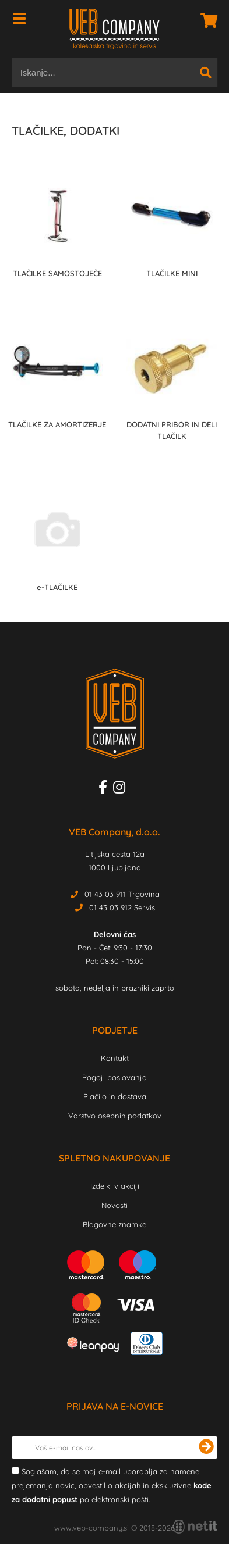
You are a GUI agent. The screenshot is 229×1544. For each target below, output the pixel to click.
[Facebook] (105, 789)
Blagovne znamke (114, 1224)
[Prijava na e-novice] (206, 1447)
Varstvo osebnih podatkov (114, 1115)
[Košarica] (205, 20)
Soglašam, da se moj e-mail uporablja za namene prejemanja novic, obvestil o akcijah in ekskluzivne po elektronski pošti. (112, 1485)
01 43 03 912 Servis (122, 907)
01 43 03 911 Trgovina (122, 894)
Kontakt (115, 1058)
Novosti (114, 1205)
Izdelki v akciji (114, 1186)
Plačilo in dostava (114, 1096)
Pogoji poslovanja (114, 1077)
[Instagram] (122, 789)
